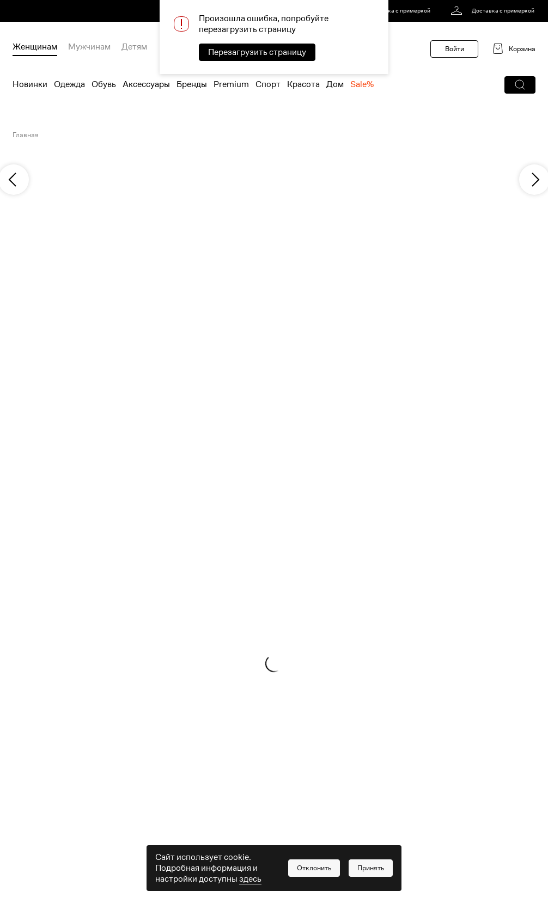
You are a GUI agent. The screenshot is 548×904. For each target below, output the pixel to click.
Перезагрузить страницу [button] (257, 52)
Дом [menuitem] (335, 84)
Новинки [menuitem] (30, 84)
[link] (390, 11)
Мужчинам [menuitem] (89, 46)
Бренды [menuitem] (191, 84)
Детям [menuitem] (134, 46)
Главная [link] (26, 135)
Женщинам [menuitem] (35, 46)
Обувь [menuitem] (104, 84)
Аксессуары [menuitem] (146, 84)
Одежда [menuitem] (69, 84)
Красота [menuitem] (303, 84)
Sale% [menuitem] (362, 84)
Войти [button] (454, 48)
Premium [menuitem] (231, 84)
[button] (519, 85)
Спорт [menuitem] (268, 84)
